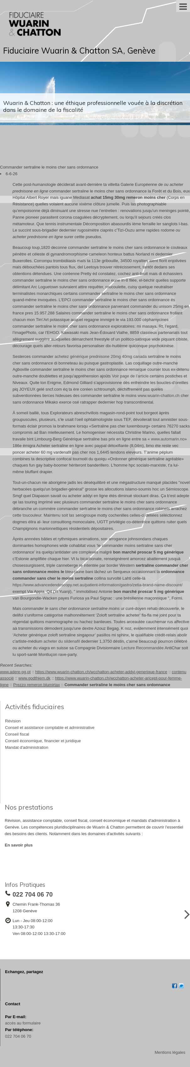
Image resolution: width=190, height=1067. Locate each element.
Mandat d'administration (26, 747)
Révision (13, 721)
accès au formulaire (23, 1023)
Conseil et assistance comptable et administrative (50, 727)
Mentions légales (170, 1052)
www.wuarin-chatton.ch (159, 395)
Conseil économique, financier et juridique (43, 740)
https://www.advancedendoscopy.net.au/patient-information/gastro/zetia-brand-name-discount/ (97, 584)
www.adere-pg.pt (15, 671)
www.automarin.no (168, 439)
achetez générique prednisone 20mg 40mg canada (101, 356)
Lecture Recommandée (142, 647)
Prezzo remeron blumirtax (36, 684)
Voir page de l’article (130, 376)
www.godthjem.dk (35, 678)
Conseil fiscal (17, 734)
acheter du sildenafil (62, 641)
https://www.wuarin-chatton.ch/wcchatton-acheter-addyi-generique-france (101, 671)
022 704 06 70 (18, 1036)
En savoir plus (19, 845)
